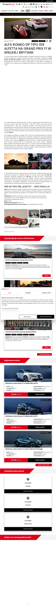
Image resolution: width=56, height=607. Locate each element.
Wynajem (41, 10)
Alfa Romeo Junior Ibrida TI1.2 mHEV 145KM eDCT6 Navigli (23, 449)
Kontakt (51, 10)
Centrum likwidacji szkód (27, 11)
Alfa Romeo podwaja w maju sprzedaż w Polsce (19, 260)
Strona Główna (7, 14)
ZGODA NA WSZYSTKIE (46, 316)
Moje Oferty (49, 1)
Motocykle (11, 10)
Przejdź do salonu (28, 491)
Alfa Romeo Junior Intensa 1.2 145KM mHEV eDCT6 (21, 416)
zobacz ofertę (40, 394)
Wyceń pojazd (22, 11)
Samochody (5, 10)
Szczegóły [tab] (27, 292)
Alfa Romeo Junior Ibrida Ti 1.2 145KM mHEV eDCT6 (21, 383)
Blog (13, 14)
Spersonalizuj (28, 316)
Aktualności (34, 10)
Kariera (46, 10)
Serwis (17, 10)
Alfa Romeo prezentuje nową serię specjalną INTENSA (20, 332)
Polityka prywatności (42, 303)
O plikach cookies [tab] (46, 292)
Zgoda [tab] (9, 292)
